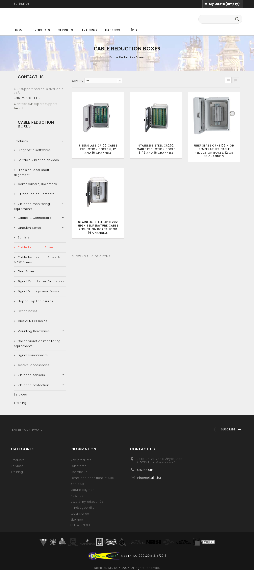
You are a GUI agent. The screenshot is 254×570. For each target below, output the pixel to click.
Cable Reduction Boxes (35, 247)
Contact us (78, 472)
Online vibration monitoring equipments (37, 343)
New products (80, 460)
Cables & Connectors (34, 218)
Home (19, 30)
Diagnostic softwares (34, 150)
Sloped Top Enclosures (35, 301)
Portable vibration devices (38, 160)
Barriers (23, 237)
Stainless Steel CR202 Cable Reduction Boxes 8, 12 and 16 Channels (156, 149)
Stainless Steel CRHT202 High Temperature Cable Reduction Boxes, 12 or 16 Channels (98, 227)
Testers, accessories (33, 365)
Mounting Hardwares (33, 331)
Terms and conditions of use (92, 478)
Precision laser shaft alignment (31, 172)
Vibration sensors (31, 375)
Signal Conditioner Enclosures (40, 281)
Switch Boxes (27, 311)
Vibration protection (33, 385)
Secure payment (82, 490)
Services (65, 30)
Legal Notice (79, 514)
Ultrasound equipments (36, 194)
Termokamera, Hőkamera (37, 184)
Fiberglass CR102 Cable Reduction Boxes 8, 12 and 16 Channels (98, 149)
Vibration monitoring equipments (32, 206)
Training (89, 30)
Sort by (78, 81)
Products (41, 30)
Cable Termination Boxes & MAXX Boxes (37, 259)
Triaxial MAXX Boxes (32, 321)
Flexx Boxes (26, 271)
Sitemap (76, 520)
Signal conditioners (32, 355)
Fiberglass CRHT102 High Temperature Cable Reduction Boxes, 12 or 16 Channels (214, 151)
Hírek (133, 30)
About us (77, 484)
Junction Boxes (29, 228)
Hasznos (112, 30)
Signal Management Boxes (38, 291)
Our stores (78, 466)
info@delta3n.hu (149, 477)
